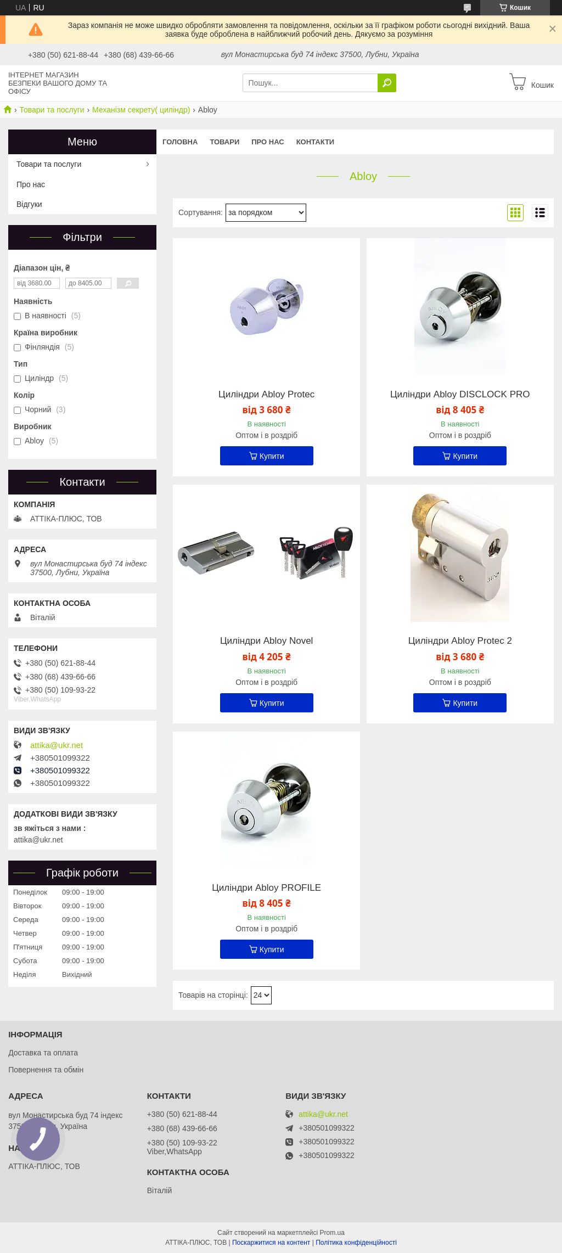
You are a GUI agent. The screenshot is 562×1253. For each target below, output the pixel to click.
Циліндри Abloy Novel (266, 641)
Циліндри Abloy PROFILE (266, 888)
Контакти (315, 142)
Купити (272, 456)
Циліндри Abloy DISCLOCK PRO (460, 395)
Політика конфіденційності (356, 1242)
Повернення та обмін (45, 1069)
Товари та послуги (51, 109)
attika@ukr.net (56, 745)
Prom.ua (332, 1233)
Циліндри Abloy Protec (266, 395)
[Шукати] (387, 83)
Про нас (267, 142)
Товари (224, 142)
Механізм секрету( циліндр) (141, 109)
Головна (180, 142)
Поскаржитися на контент (271, 1242)
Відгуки (29, 204)
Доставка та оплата (43, 1052)
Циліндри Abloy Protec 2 (460, 641)
